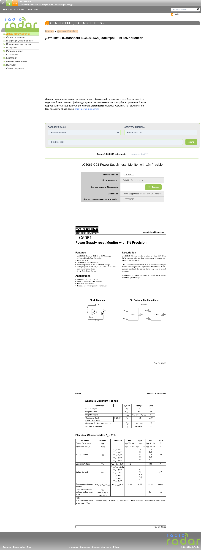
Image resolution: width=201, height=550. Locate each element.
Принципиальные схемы (18, 44)
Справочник (12, 54)
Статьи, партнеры (15, 68)
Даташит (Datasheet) (67, 31)
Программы (12, 47)
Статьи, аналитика (15, 37)
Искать (191, 142)
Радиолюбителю (14, 51)
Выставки (11, 65)
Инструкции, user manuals (19, 40)
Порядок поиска (57, 127)
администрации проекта (87, 109)
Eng (29, 547)
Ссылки (96, 547)
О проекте (19, 9)
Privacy (116, 547)
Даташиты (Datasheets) (18, 34)
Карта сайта (19, 547)
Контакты (33, 9)
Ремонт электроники (16, 61)
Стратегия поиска (134, 127)
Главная (49, 31)
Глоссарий (11, 58)
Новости (7, 9)
